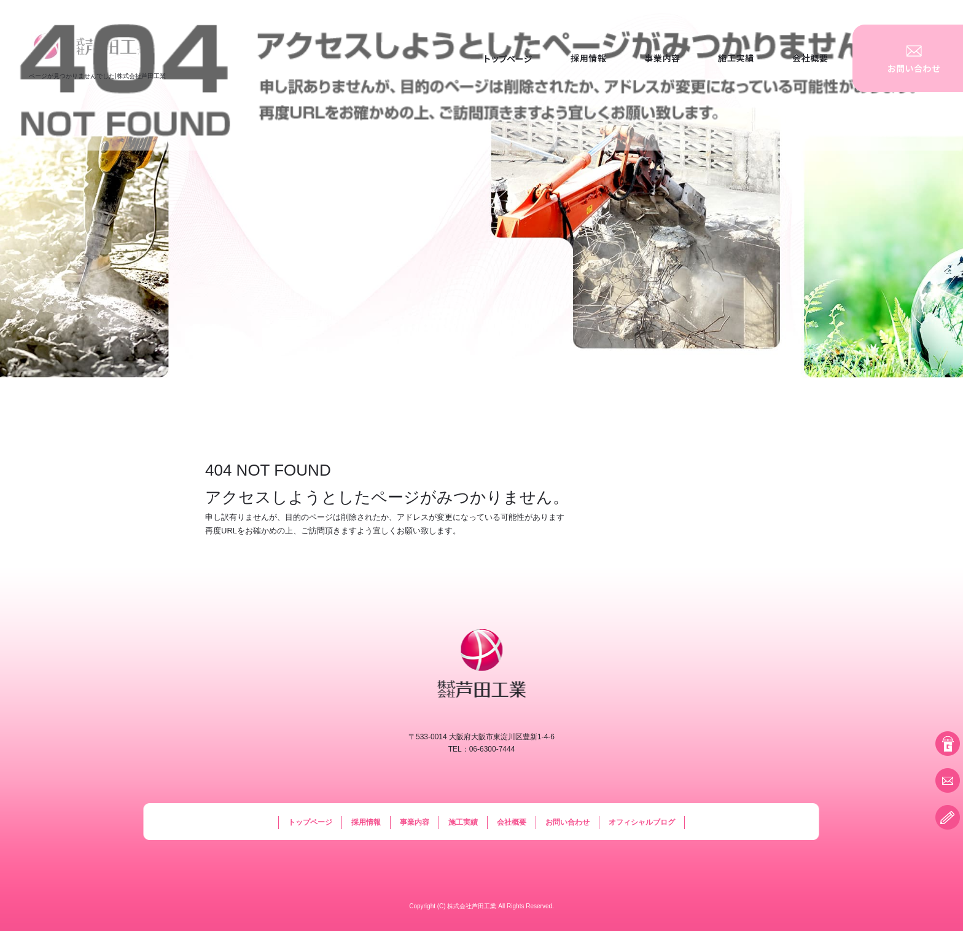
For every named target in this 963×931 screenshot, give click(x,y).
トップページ (509, 58)
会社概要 (812, 58)
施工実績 (736, 58)
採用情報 (588, 58)
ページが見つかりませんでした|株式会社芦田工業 (97, 76)
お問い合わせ (907, 58)
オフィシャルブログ (642, 822)
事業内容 (662, 58)
